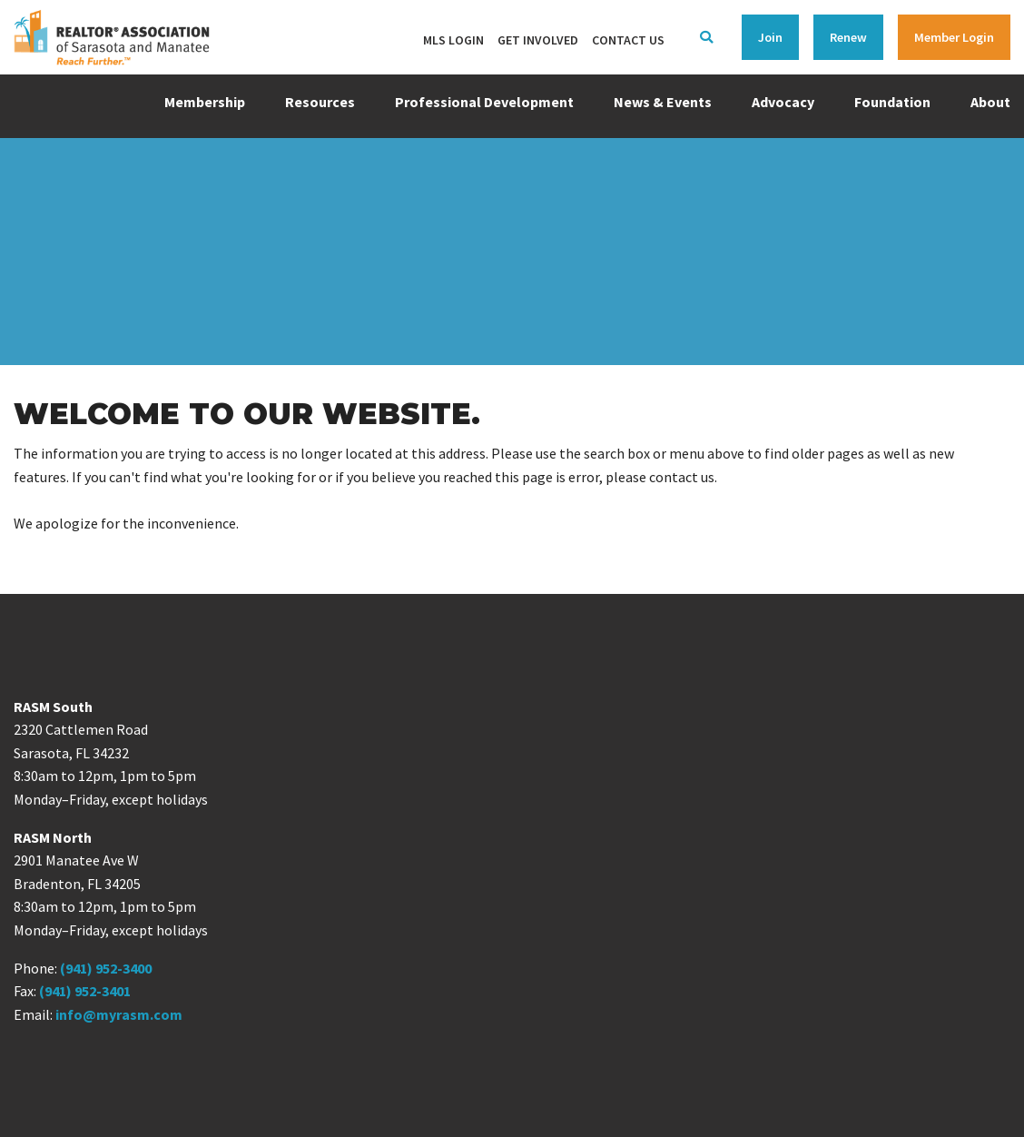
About (990, 102)
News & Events (663, 102)
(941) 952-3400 (106, 968)
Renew (848, 37)
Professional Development (484, 102)
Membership (204, 102)
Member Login (954, 37)
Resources (320, 102)
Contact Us (628, 40)
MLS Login (453, 40)
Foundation (892, 102)
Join (770, 37)
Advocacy (783, 102)
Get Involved (537, 40)
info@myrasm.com (118, 1014)
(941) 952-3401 (85, 991)
